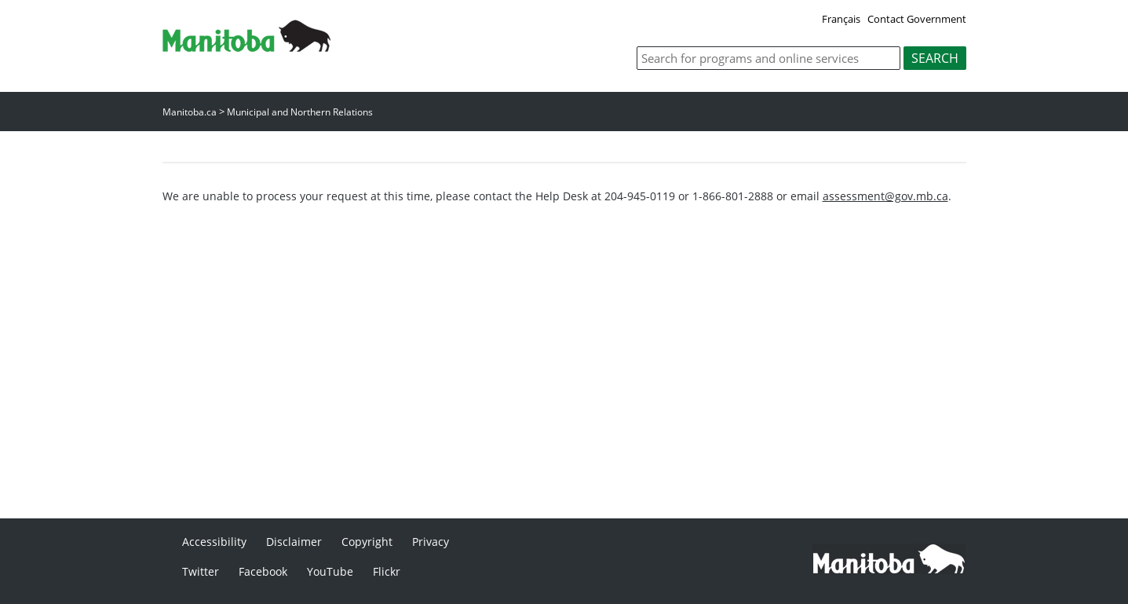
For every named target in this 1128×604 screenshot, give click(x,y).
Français (841, 19)
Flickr (386, 571)
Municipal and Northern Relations (300, 112)
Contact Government (916, 19)
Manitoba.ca (189, 112)
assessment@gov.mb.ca (885, 196)
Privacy (430, 541)
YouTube (330, 571)
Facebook (263, 571)
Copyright (366, 541)
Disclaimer (294, 541)
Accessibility (214, 541)
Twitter (200, 571)
